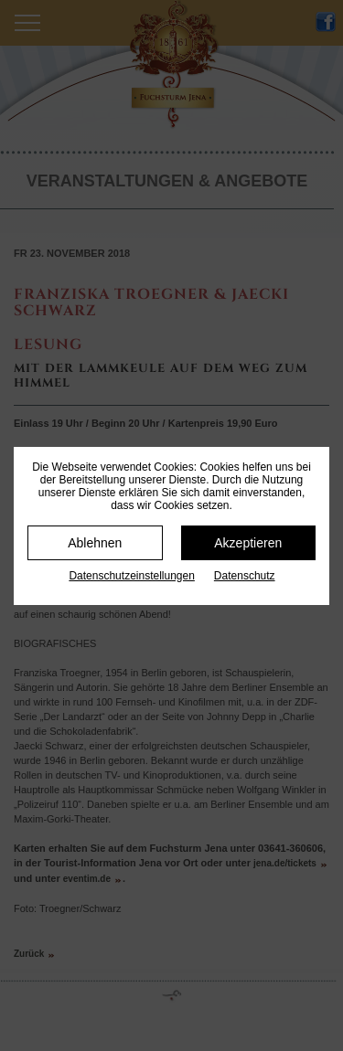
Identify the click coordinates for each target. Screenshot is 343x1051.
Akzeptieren (248, 543)
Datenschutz (244, 575)
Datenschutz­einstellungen (131, 575)
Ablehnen (95, 543)
